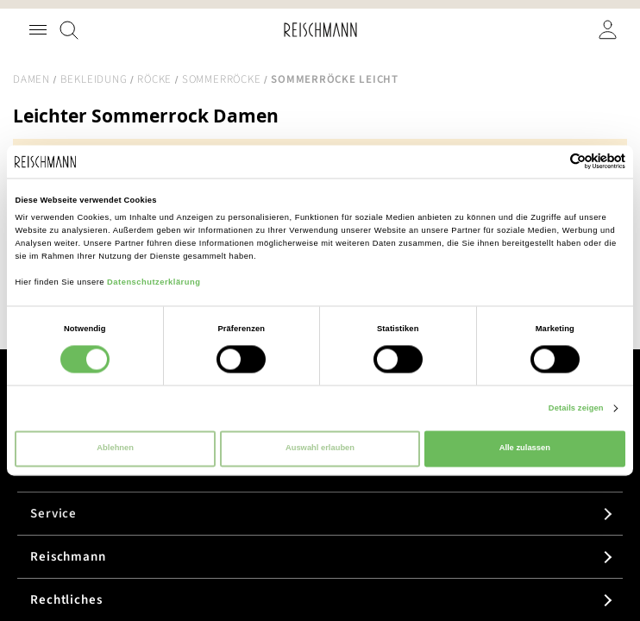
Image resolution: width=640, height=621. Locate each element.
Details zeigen (576, 408)
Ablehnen (115, 448)
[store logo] (320, 30)
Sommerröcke (221, 79)
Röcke (154, 79)
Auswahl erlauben (320, 448)
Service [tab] (53, 514)
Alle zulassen (524, 448)
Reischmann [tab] (68, 557)
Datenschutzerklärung (153, 282)
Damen (31, 79)
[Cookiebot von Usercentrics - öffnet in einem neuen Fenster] (549, 162)
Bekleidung (94, 79)
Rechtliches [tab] (66, 600)
